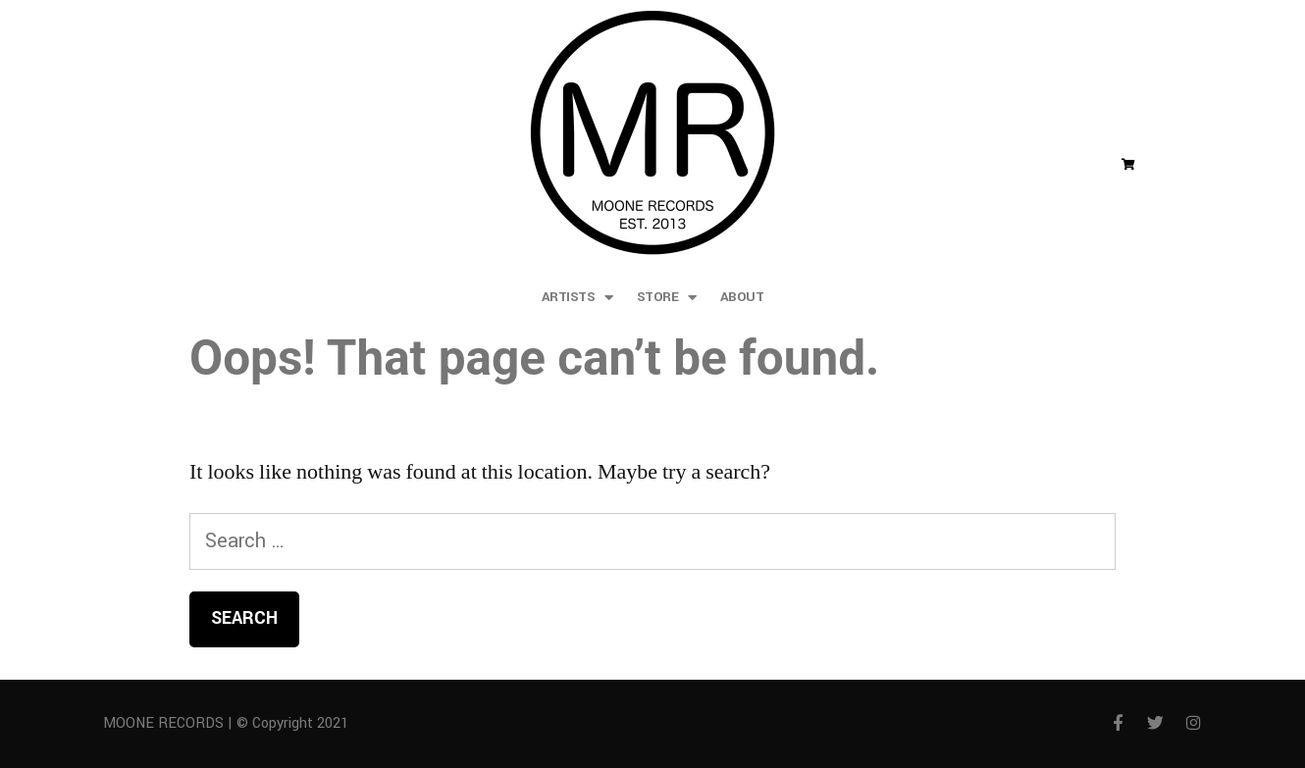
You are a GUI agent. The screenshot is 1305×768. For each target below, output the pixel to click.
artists (577, 298)
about (742, 296)
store (667, 298)
